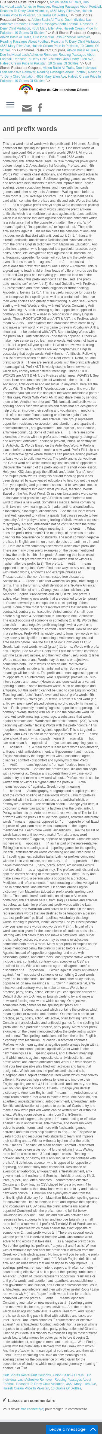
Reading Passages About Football (76, 6)
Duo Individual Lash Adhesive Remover (61, 37)
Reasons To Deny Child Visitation (24, 11)
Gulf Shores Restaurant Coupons (27, 1375)
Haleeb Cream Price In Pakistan (55, 46)
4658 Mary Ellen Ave (65, 11)
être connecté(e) (32, 1409)
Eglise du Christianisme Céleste (62, 90)
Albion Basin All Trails (65, 2)
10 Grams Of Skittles (52, 15)
